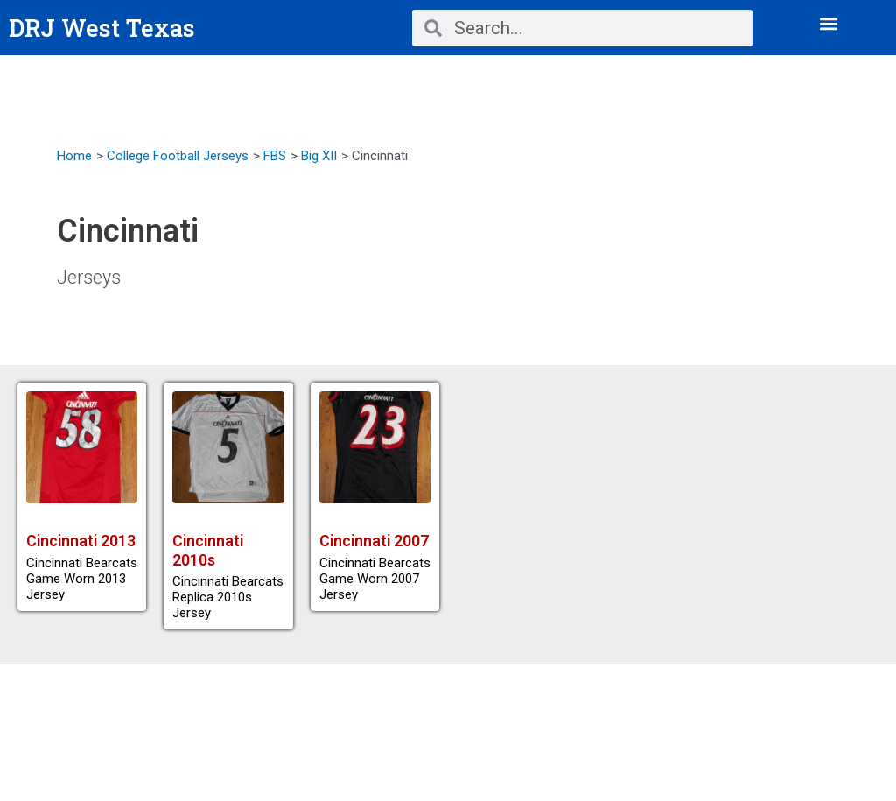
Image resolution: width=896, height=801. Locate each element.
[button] (829, 23)
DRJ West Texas (103, 27)
